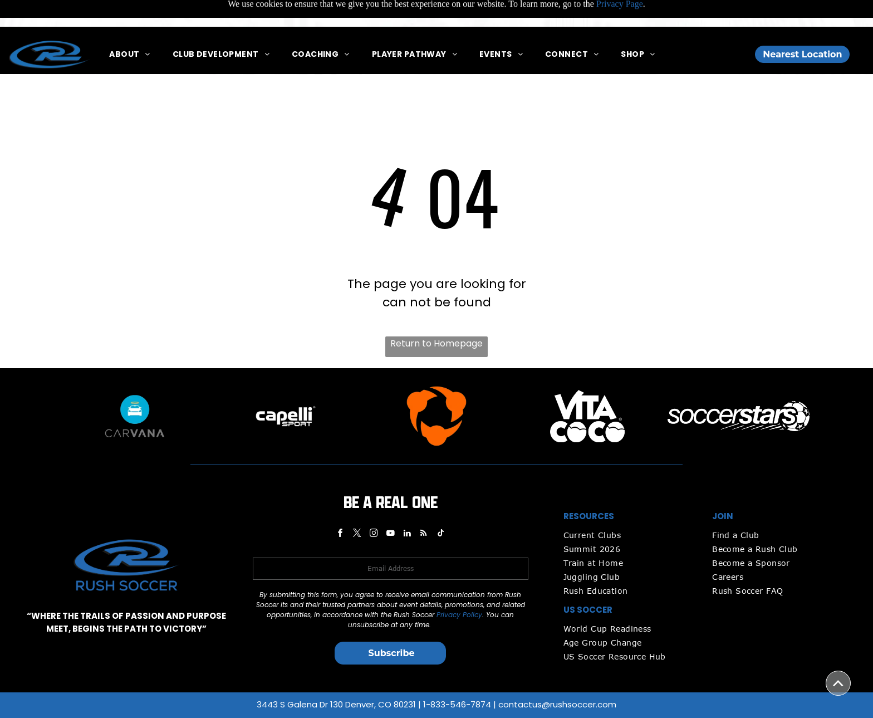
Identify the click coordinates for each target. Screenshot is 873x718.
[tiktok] (440, 506)
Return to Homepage (436, 315)
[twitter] (357, 506)
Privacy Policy (459, 587)
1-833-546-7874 (457, 676)
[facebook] (340, 506)
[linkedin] (407, 506)
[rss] (424, 506)
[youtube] (390, 506)
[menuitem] (129, 27)
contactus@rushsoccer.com (557, 676)
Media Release (528, 703)
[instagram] (373, 506)
